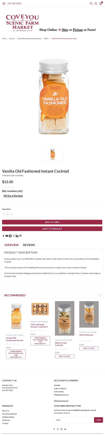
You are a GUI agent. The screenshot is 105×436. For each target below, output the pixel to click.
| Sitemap (66, 415)
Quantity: (6, 209)
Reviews (29, 245)
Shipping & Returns (61, 372)
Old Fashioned (86, 335)
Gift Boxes (6, 397)
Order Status (59, 369)
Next (100, 295)
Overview (11, 245)
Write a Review (13, 195)
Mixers (46, 39)
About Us (5, 388)
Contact (5, 401)
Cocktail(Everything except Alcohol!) (29, 39)
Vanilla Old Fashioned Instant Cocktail (64, 39)
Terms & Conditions (39, 426)
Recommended (15, 295)
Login (56, 366)
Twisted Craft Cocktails (12, 175)
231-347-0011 (14, 3)
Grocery (11, 39)
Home (4, 39)
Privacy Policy (54, 426)
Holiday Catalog (8, 394)
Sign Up (63, 366)
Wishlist (57, 363)
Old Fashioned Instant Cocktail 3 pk (39, 326)
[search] (90, 3)
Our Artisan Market (9, 391)
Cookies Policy (66, 426)
